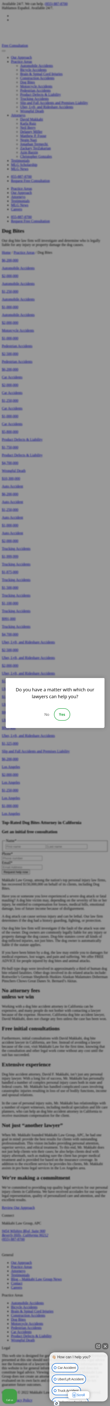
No (46, 714)
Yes (62, 714)
